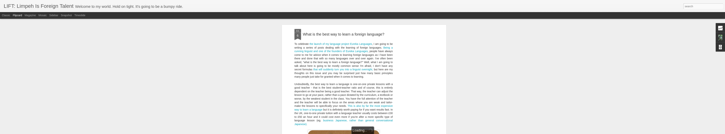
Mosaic (42, 15)
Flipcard (17, 15)
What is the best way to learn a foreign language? (343, 34)
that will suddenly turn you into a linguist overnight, (343, 69)
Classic (6, 15)
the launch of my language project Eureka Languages (341, 43)
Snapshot (66, 15)
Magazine (30, 15)
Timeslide (79, 15)
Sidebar (53, 15)
